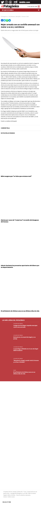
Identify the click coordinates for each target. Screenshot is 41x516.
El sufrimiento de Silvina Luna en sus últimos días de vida (20, 311)
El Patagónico (4, 16)
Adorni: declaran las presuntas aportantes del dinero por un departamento (20, 266)
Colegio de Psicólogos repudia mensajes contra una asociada (25, 326)
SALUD (14, 370)
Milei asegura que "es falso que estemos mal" (16, 176)
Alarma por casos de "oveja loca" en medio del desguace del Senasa (20, 221)
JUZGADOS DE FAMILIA (18, 323)
